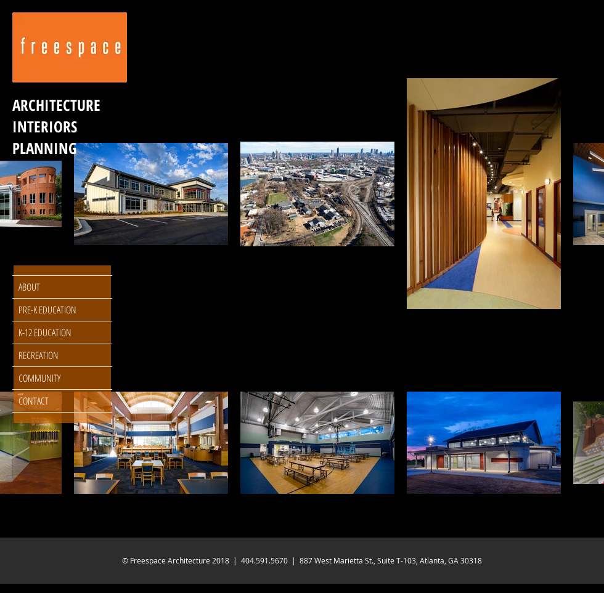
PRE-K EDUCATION (47, 310)
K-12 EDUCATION (44, 332)
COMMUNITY (39, 378)
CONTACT (33, 401)
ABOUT (29, 287)
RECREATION (38, 355)
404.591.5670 (264, 560)
